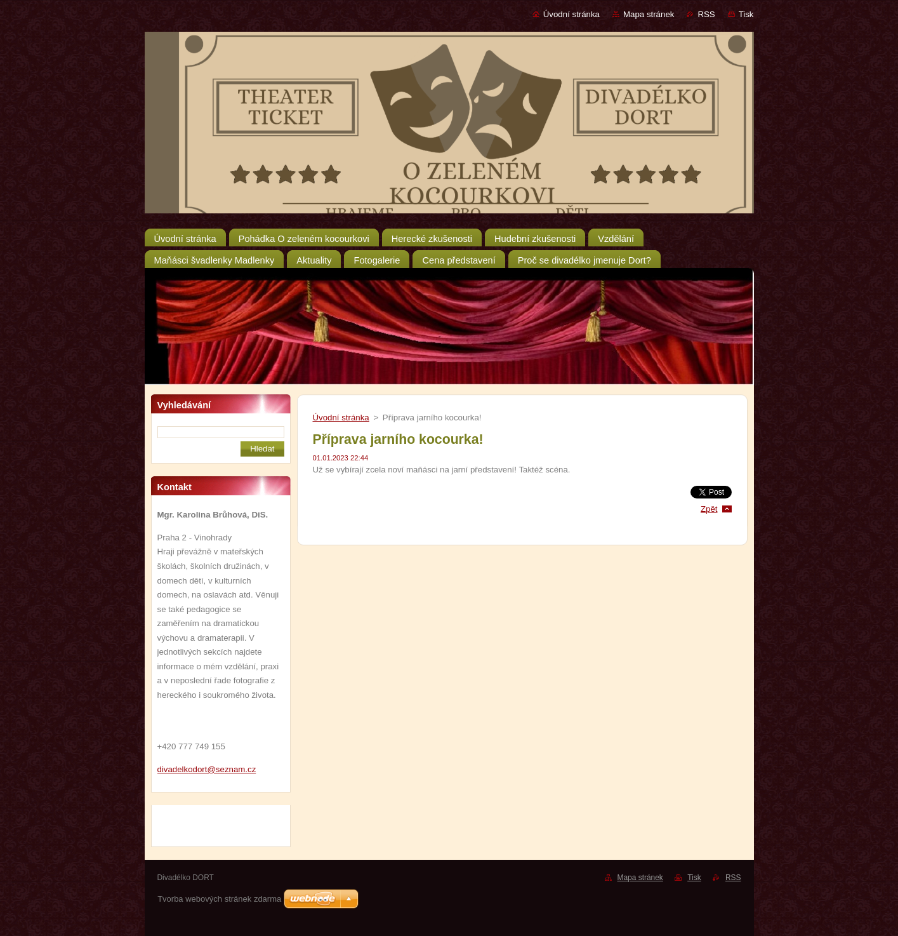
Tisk (746, 14)
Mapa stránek (648, 14)
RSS (706, 14)
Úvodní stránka (571, 14)
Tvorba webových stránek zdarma (219, 899)
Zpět (709, 509)
